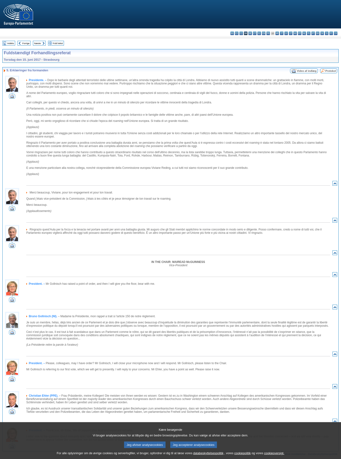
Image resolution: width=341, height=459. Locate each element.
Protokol (330, 70)
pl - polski (308, 33)
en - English (263, 33)
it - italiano (281, 33)
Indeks (10, 43)
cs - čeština (241, 33)
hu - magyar (295, 33)
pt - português (313, 33)
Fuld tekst (58, 43)
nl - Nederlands (304, 33)
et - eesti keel (254, 33)
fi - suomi (331, 33)
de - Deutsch (250, 33)
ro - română (317, 33)
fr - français (268, 33)
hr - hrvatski (277, 33)
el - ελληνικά (259, 33)
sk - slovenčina (322, 33)
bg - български (232, 33)
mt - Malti (299, 33)
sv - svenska (335, 33)
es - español (236, 33)
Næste (37, 43)
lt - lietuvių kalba (290, 33)
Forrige (25, 43)
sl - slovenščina (326, 33)
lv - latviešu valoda (286, 33)
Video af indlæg (307, 70)
